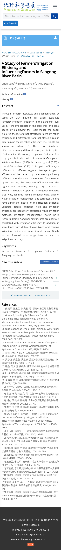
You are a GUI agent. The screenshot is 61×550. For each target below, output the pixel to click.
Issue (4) (50, 52)
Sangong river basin (12, 255)
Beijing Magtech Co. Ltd (37, 539)
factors (5, 251)
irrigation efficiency (43, 251)
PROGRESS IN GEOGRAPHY (14, 52)
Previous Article (21, 295)
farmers (20, 251)
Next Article (42, 295)
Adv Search (10, 23)
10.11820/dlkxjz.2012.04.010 (30, 56)
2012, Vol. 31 (36, 52)
